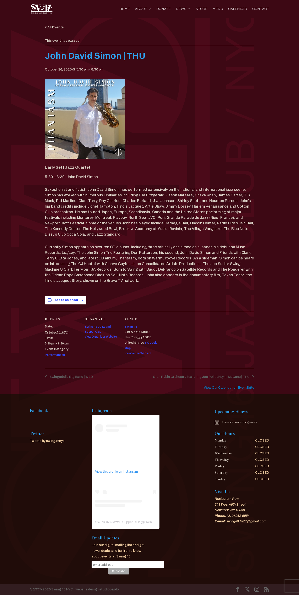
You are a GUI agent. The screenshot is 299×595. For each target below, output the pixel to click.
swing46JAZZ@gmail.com (246, 521)
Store (201, 9)
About (141, 9)
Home (124, 9)
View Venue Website (138, 353)
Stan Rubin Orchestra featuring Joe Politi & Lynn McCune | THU (201, 376)
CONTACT (260, 9)
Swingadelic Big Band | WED (71, 376)
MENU (218, 9)
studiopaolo (109, 589)
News (181, 9)
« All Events (54, 27)
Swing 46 (131, 326)
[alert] (242, 422)
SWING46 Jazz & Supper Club (117, 522)
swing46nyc (154, 522)
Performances (55, 355)
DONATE (163, 9)
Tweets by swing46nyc (47, 441)
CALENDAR (237, 9)
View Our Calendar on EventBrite (229, 387)
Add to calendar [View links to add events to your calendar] (66, 300)
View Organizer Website (101, 336)
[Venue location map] (186, 339)
